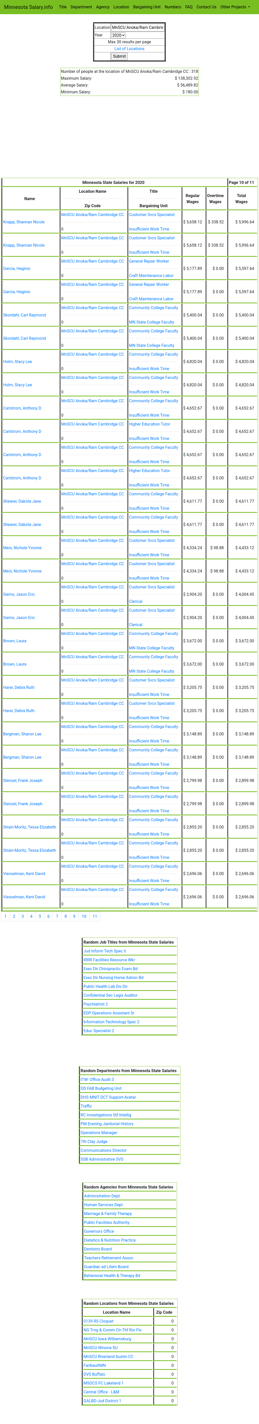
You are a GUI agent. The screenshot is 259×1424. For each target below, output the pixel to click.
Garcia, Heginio (16, 268)
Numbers (173, 7)
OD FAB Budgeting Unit (101, 1088)
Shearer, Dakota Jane (22, 501)
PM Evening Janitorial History (107, 1123)
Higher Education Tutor (149, 424)
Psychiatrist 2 (95, 1004)
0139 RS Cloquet (98, 1321)
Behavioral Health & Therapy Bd (112, 1275)
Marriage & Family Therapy (108, 1213)
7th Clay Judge (94, 1141)
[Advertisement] (129, 139)
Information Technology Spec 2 (111, 1021)
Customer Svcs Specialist (152, 214)
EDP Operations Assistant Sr (108, 1013)
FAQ (188, 7)
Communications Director (104, 1150)
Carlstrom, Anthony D (22, 408)
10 (84, 916)
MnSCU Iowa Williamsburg (107, 1338)
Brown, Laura (14, 641)
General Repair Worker (149, 261)
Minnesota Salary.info (28, 7)
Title (63, 7)
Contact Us (207, 7)
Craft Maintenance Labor (151, 275)
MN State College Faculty (151, 322)
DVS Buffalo (94, 1374)
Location (121, 7)
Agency (103, 7)
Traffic (86, 1106)
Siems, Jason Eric (19, 594)
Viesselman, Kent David (24, 873)
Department (81, 7)
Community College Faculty (153, 307)
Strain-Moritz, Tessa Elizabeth (29, 827)
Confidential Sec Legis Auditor (110, 995)
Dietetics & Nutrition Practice (110, 1240)
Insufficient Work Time (149, 229)
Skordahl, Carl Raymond (24, 315)
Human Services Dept (103, 1204)
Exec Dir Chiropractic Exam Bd (110, 968)
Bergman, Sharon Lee (22, 734)
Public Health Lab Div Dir (105, 986)
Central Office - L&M (101, 1392)
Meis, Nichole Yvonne (22, 547)
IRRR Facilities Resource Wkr (109, 960)
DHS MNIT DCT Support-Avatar (108, 1097)
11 (95, 916)
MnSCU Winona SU (100, 1347)
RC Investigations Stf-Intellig (106, 1115)
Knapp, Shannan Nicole (24, 222)
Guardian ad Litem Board (106, 1266)
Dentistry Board (98, 1249)
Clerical (135, 601)
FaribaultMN (94, 1365)
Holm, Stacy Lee (17, 361)
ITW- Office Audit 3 (97, 1079)
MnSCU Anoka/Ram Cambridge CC (92, 214)
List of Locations (130, 48)
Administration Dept (102, 1196)
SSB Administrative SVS (102, 1159)
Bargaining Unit (147, 7)
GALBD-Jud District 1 (102, 1400)
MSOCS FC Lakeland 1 (103, 1383)
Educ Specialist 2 (98, 1030)
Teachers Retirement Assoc (109, 1258)
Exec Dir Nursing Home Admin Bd (113, 977)
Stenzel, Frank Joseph (22, 780)
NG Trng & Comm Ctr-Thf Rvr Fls (112, 1330)
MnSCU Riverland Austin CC (108, 1356)
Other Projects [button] (234, 7)
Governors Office (99, 1231)
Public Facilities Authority (107, 1222)
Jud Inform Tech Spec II (104, 951)
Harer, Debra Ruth (18, 687)
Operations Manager (99, 1132)
